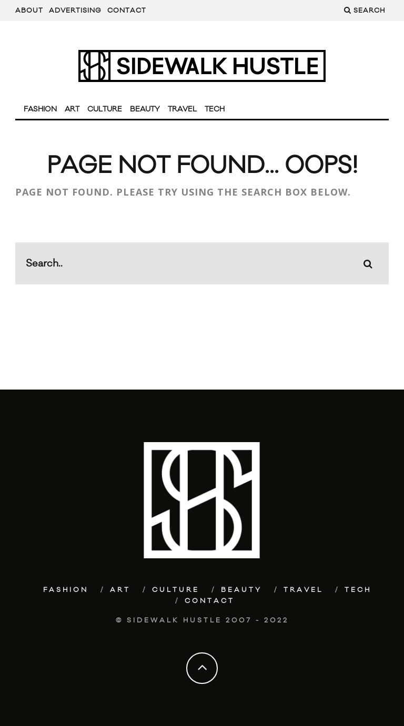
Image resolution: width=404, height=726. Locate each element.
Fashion (40, 109)
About (29, 10)
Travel (182, 109)
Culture (104, 109)
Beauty (145, 109)
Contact (126, 10)
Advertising (75, 10)
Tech (215, 109)
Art (72, 109)
